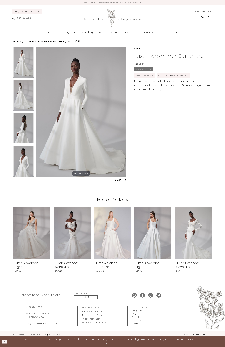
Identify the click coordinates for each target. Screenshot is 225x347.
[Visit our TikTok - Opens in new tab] (150, 294)
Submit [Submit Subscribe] (118, 295)
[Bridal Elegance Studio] (112, 18)
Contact (136, 322)
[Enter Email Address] (91, 294)
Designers (137, 309)
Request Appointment (148, 80)
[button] (203, 12)
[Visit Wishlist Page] (209, 17)
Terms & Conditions (37, 333)
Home (17, 42)
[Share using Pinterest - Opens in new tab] (125, 181)
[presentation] (31, 233)
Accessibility (54, 333)
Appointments (139, 306)
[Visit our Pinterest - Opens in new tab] (158, 294)
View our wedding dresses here (91, 3)
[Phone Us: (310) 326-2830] (22, 18)
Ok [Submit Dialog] (6, 341)
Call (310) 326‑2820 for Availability (157, 88)
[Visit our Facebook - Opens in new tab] (142, 294)
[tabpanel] (23, 64)
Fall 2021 (74, 42)
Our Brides (137, 316)
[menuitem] (27, 12)
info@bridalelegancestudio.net (41, 322)
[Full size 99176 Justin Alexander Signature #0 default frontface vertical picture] (81, 113)
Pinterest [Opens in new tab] (187, 98)
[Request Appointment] (27, 12)
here (115, 343)
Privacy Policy (19, 333)
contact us (141, 98)
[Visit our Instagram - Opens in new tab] (134, 294)
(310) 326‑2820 (34, 306)
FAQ (134, 312)
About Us (136, 319)
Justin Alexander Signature (44, 42)
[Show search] (202, 17)
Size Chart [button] (141, 65)
